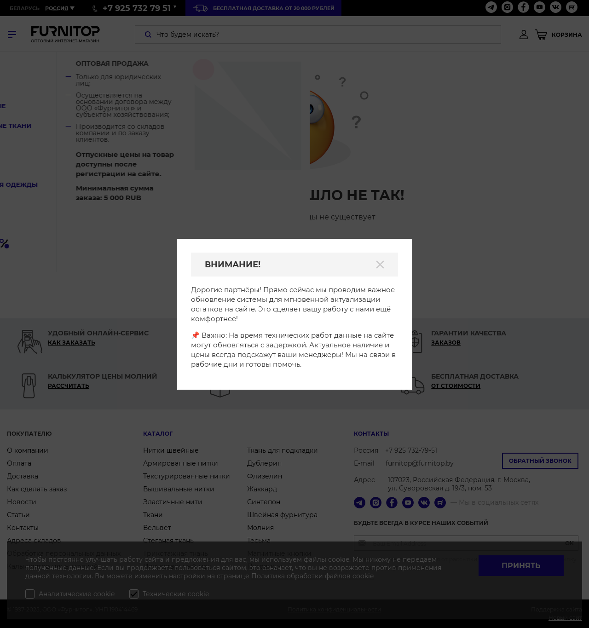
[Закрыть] (380, 265)
